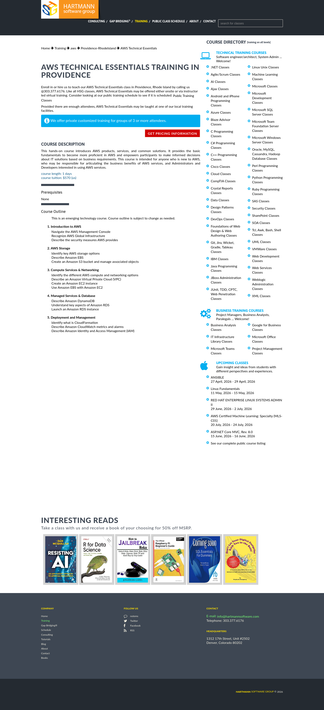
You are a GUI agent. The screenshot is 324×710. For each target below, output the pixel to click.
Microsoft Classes (265, 86)
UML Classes (261, 242)
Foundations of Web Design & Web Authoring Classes (225, 230)
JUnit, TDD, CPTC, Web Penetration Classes (224, 293)
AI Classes (218, 81)
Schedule (46, 630)
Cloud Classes (221, 174)
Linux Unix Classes (265, 67)
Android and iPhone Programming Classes (225, 100)
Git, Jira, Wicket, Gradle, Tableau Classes (222, 247)
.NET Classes (220, 67)
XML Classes (261, 296)
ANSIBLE (217, 377)
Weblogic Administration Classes (262, 284)
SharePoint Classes (265, 215)
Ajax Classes (220, 89)
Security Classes (263, 208)
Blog (43, 644)
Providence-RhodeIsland (98, 48)
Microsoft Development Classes (262, 97)
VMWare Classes (264, 249)
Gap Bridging (120, 21)
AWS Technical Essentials (138, 48)
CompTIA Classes (223, 181)
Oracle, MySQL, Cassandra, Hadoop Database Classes (266, 153)
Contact (209, 21)
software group (255, 691)
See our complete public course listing (238, 443)
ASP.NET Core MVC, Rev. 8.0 (232, 432)
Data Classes (220, 200)
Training (141, 21)
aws (73, 48)
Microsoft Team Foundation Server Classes (265, 125)
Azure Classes (221, 112)
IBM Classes (219, 259)
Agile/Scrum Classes (225, 74)
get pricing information (172, 133)
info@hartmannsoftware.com (238, 616)
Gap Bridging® (49, 625)
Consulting (96, 21)
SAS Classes (260, 201)
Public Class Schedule (168, 21)
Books (44, 658)
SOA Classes (261, 223)
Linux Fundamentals (225, 389)
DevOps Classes (222, 219)
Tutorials (45, 639)
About (194, 21)
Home (45, 48)
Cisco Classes (220, 166)
